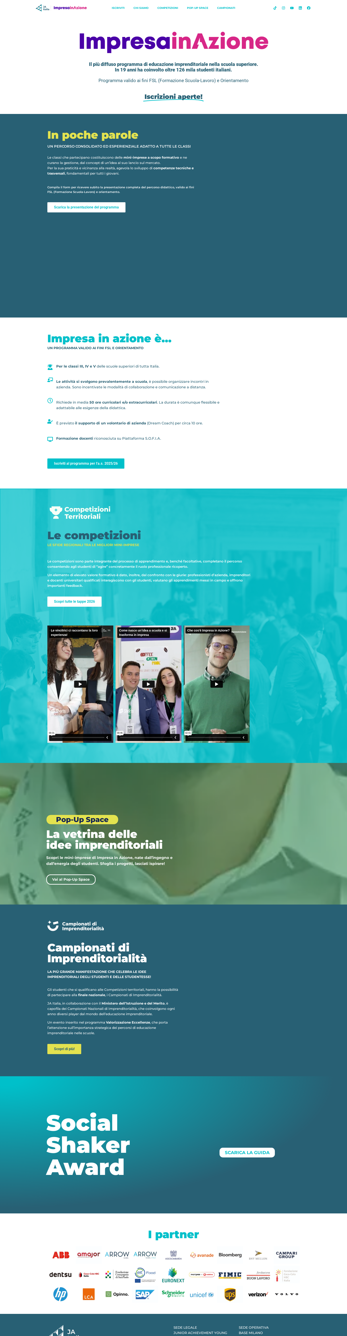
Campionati (226, 8)
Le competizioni (94, 535)
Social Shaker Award (88, 1144)
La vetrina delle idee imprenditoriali (104, 839)
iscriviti (118, 8)
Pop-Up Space (197, 8)
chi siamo (140, 8)
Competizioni (167, 8)
